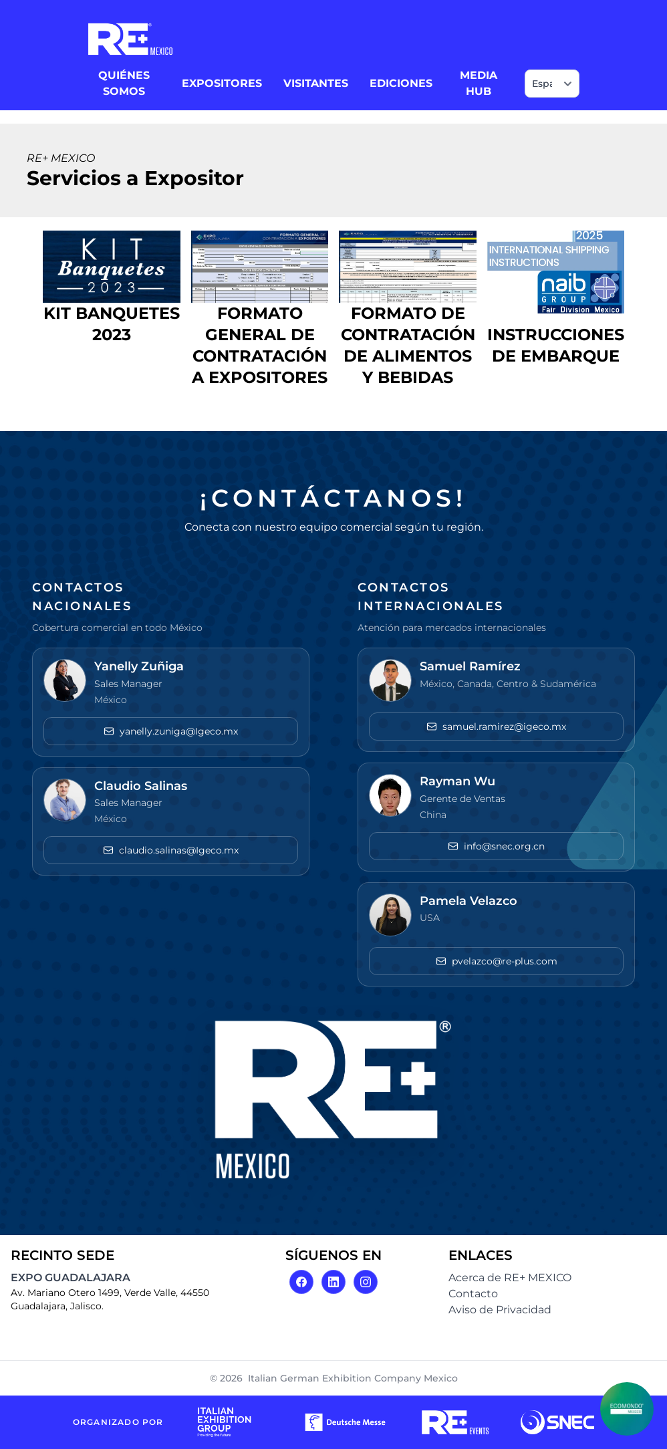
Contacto (473, 1293)
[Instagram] (366, 1282)
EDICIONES (401, 83)
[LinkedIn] (333, 1282)
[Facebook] (301, 1282)
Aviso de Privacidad (499, 1309)
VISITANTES (315, 83)
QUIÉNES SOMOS (124, 83)
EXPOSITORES (222, 83)
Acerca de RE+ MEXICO (509, 1277)
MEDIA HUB (478, 83)
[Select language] (552, 84)
